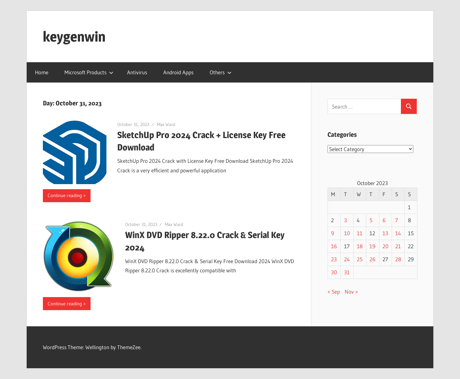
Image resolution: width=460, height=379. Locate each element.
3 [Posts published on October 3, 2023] (345, 220)
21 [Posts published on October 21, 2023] (398, 246)
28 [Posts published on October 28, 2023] (398, 259)
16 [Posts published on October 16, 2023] (334, 246)
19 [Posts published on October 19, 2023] (372, 246)
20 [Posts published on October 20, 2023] (385, 246)
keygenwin (74, 36)
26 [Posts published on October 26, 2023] (372, 259)
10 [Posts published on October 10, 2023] (347, 233)
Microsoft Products (88, 72)
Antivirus (137, 72)
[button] (74, 152)
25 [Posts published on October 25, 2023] (359, 259)
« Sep (334, 291)
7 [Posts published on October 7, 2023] (396, 220)
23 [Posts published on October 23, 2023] (334, 259)
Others (221, 72)
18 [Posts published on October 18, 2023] (360, 246)
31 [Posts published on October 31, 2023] (347, 272)
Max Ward (166, 124)
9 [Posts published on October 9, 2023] (332, 233)
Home (41, 72)
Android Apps (178, 72)
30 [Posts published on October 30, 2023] (334, 272)
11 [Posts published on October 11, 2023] (359, 233)
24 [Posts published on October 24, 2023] (347, 259)
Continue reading (65, 195)
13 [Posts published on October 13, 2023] (385, 233)
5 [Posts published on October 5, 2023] (370, 220)
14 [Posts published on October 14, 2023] (398, 233)
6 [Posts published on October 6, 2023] (384, 220)
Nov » (351, 291)
